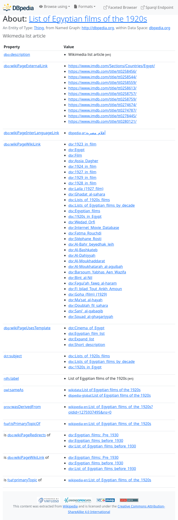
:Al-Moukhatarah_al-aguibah (95, 266)
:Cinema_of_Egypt (86, 327)
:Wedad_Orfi (81, 222)
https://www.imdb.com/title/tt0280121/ (102, 121)
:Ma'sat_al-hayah (85, 299)
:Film (75, 155)
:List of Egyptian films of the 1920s (104, 389)
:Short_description (86, 344)
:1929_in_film (82, 177)
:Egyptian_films (84, 210)
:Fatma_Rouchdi (84, 233)
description (17, 54)
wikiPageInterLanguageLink (31, 132)
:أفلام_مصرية (86, 132)
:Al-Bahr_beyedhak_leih (91, 244)
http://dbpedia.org (98, 27)
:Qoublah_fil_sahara (88, 305)
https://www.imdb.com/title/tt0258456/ (102, 71)
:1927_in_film (82, 171)
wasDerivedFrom (22, 406)
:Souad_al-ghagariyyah (90, 316)
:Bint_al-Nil (80, 277)
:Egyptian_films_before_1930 (95, 440)
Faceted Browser (120, 7)
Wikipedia (70, 506)
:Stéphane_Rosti (85, 238)
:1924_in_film (82, 166)
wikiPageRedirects (26, 435)
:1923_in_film (82, 144)
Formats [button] (83, 6)
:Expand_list (81, 339)
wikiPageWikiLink (22, 144)
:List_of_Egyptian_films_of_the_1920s (109, 423)
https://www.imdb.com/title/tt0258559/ (102, 82)
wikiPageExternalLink (26, 65)
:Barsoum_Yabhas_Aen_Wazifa (97, 272)
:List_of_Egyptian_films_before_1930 (102, 446)
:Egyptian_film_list (86, 333)
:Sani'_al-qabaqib (85, 311)
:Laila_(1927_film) (85, 188)
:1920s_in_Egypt (85, 216)
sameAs (13, 389)
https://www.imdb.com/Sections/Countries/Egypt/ (111, 65)
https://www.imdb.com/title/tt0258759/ (102, 99)
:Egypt (76, 149)
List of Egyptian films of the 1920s (88, 18)
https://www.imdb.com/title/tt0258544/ (102, 76)
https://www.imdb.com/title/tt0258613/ (102, 88)
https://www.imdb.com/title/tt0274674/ (102, 104)
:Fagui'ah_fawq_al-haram (92, 283)
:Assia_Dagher (83, 160)
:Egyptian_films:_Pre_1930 (93, 435)
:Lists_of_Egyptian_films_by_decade (101, 205)
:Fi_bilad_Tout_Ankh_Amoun (95, 288)
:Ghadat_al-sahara (86, 194)
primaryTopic (22, 479)
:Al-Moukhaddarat (86, 260)
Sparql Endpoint (157, 7)
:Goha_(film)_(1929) (87, 294)
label (11, 378)
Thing (39, 27)
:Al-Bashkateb (83, 249)
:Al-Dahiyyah (81, 255)
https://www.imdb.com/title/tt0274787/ (102, 110)
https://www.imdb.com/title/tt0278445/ (102, 115)
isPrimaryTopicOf (22, 423)
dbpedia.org (159, 27)
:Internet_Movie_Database (93, 227)
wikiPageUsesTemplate (27, 327)
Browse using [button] (53, 6)
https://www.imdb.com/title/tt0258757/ (102, 93)
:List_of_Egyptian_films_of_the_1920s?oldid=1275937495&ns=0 (110, 409)
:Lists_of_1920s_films (89, 199)
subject (13, 355)
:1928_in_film (82, 183)
